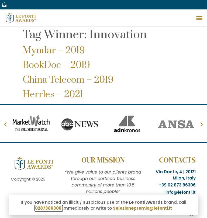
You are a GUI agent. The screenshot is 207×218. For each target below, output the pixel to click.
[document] (103, 109)
